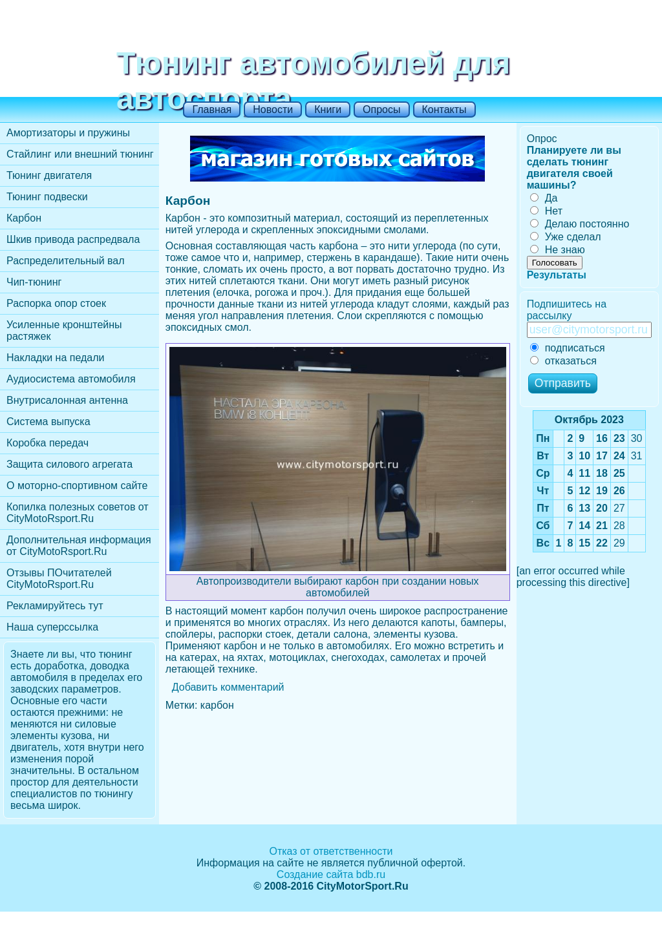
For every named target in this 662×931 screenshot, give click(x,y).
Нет (546, 210)
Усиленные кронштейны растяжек (64, 330)
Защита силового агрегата (69, 464)
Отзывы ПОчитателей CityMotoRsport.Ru (59, 578)
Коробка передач (47, 442)
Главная (211, 109)
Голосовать (554, 262)
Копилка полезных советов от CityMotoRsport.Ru (77, 512)
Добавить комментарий (228, 687)
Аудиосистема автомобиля (71, 378)
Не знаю (557, 249)
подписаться (567, 347)
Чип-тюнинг (33, 282)
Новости (273, 109)
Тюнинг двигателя (49, 175)
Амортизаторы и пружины (68, 132)
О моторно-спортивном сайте (76, 485)
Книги (327, 109)
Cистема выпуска (48, 421)
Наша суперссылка (52, 627)
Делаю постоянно (580, 223)
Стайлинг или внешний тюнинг (80, 154)
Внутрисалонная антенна (67, 400)
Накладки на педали (55, 357)
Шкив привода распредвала (73, 239)
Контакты (444, 109)
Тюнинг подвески (47, 196)
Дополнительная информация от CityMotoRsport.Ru (78, 545)
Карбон (23, 218)
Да (544, 198)
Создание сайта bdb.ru (331, 874)
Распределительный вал (65, 260)
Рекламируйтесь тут (54, 605)
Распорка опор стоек (56, 303)
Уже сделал (565, 236)
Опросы (381, 109)
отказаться (563, 360)
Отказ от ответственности (330, 851)
